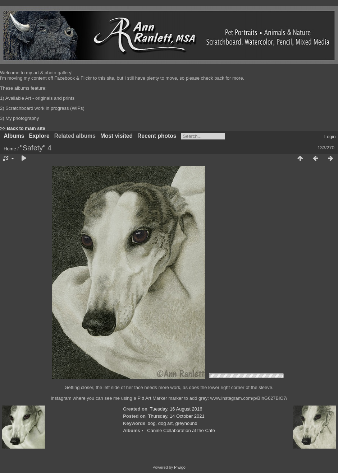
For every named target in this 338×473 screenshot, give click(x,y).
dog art (165, 423)
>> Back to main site (22, 128)
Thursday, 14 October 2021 (176, 416)
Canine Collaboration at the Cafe (181, 430)
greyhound (186, 423)
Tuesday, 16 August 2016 (176, 409)
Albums (14, 136)
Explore (39, 136)
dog (152, 423)
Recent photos (156, 136)
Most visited (116, 136)
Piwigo (180, 467)
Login (330, 136)
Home (10, 148)
